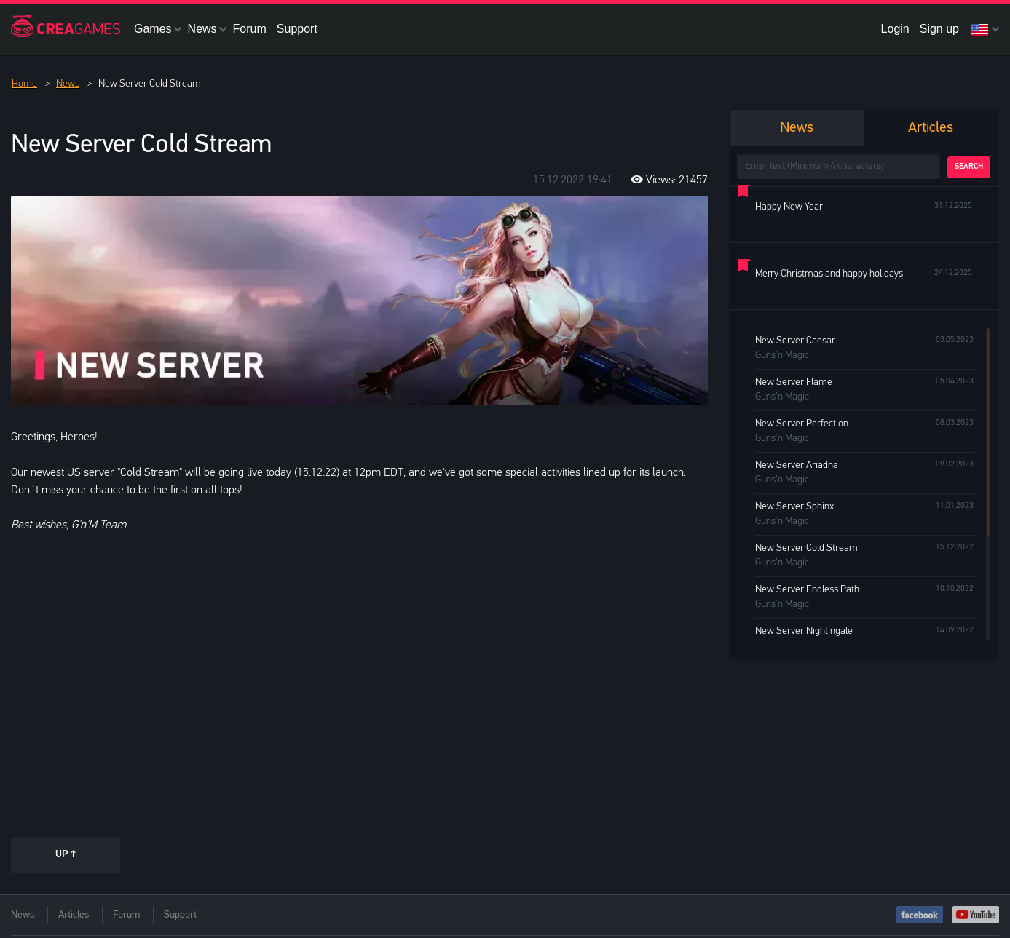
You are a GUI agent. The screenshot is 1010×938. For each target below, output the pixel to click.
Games (153, 29)
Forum (250, 29)
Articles (73, 915)
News (202, 29)
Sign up (939, 29)
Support (297, 29)
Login (895, 29)
